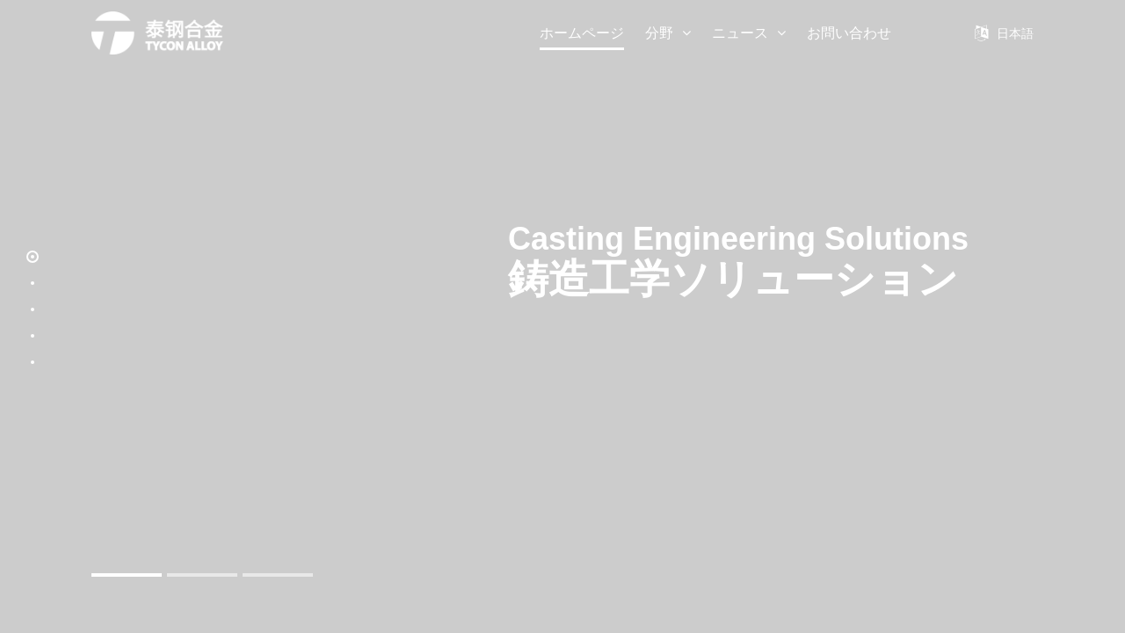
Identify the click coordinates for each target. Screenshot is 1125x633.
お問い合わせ (849, 33)
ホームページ (582, 33)
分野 (668, 33)
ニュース (749, 33)
